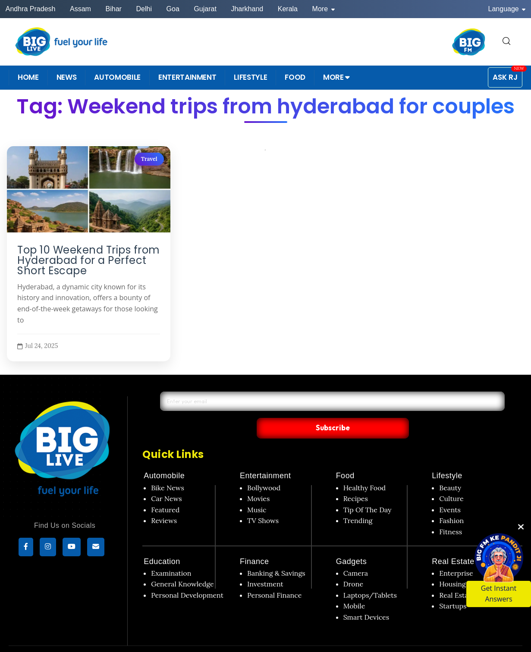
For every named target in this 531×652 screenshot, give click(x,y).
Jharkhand (247, 9)
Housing (452, 566)
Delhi (143, 9)
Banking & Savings (276, 555)
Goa (173, 9)
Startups (452, 588)
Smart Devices (366, 599)
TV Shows (263, 502)
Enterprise (456, 555)
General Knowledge (182, 566)
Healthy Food (364, 469)
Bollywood (263, 469)
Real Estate (453, 543)
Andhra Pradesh (31, 9)
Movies (258, 480)
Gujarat (205, 9)
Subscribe (411, 410)
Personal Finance (274, 577)
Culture (451, 480)
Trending (358, 502)
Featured (165, 491)
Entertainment (265, 458)
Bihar (114, 9)
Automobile (164, 458)
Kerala (288, 9)
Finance (254, 543)
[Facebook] (26, 548)
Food (345, 458)
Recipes (355, 480)
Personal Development (187, 577)
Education (162, 543)
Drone (353, 566)
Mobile (354, 588)
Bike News (167, 469)
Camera (355, 555)
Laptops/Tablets (370, 577)
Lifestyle (447, 458)
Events (450, 491)
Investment (265, 566)
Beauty (450, 469)
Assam (80, 9)
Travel (149, 159)
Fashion (451, 502)
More (323, 9)
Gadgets (351, 543)
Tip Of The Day (367, 491)
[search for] (506, 42)
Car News (166, 480)
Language (507, 9)
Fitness (450, 513)
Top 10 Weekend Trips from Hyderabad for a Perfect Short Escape (88, 260)
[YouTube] (72, 548)
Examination (171, 555)
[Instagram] (48, 548)
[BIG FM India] (468, 42)
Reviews (164, 502)
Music (257, 491)
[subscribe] (95, 548)
